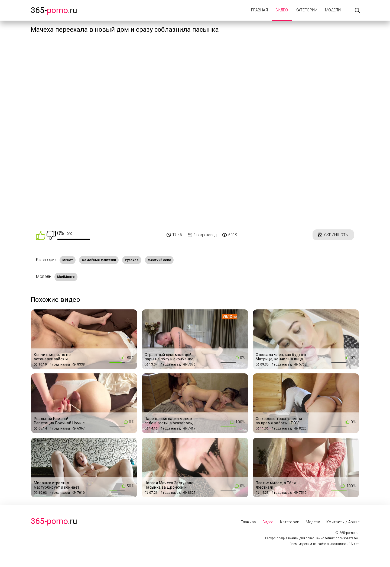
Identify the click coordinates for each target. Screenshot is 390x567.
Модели (333, 10)
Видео (281, 10)
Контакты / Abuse (343, 522)
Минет (67, 260)
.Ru (54, 521)
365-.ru (54, 10)
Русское (132, 260)
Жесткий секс (159, 260)
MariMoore (66, 277)
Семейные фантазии (99, 260)
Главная (259, 10)
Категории (306, 10)
